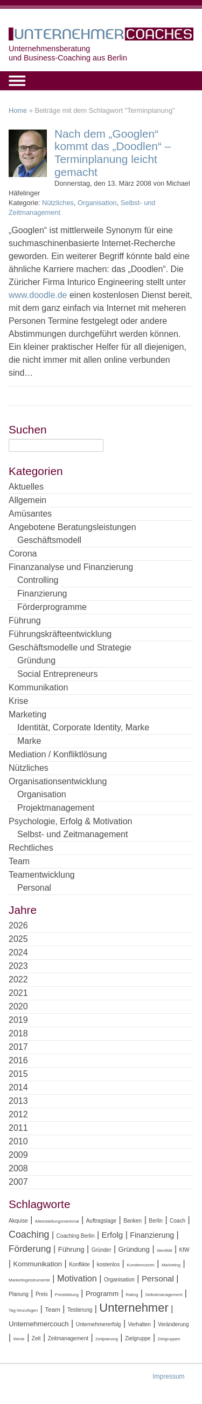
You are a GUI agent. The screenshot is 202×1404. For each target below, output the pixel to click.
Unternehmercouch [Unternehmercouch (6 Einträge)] (39, 1324)
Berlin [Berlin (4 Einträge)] (156, 1221)
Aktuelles (26, 486)
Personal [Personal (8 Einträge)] (158, 1278)
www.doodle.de (38, 295)
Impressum (168, 1376)
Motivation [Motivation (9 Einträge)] (77, 1278)
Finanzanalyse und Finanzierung (71, 567)
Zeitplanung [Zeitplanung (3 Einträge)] (106, 1339)
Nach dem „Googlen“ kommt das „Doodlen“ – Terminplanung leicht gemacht (112, 153)
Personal (34, 887)
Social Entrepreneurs (57, 674)
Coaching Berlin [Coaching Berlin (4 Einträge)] (76, 1236)
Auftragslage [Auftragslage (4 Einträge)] (101, 1221)
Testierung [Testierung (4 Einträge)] (79, 1310)
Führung (25, 620)
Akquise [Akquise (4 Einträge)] (18, 1221)
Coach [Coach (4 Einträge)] (177, 1221)
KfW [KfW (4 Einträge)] (184, 1250)
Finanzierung (42, 593)
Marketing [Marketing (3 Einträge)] (171, 1265)
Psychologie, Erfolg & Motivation (70, 821)
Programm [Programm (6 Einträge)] (102, 1294)
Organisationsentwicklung (58, 781)
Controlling (37, 580)
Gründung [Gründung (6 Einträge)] (134, 1249)
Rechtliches (31, 847)
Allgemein (27, 500)
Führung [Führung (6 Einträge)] (71, 1249)
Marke (29, 740)
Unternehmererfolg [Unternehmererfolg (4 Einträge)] (98, 1324)
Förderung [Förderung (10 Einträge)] (30, 1249)
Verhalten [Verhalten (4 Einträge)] (139, 1324)
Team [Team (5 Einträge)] (52, 1309)
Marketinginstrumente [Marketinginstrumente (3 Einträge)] (29, 1280)
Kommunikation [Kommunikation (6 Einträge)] (37, 1264)
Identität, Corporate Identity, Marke (83, 727)
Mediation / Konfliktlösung (58, 754)
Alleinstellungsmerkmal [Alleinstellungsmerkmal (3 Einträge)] (57, 1221)
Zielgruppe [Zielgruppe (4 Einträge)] (137, 1338)
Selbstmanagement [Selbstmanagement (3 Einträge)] (163, 1294)
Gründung (36, 660)
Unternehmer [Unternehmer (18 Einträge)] (133, 1307)
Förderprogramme (52, 607)
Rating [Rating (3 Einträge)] (132, 1294)
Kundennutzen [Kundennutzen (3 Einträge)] (141, 1265)
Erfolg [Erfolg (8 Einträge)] (112, 1234)
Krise (18, 701)
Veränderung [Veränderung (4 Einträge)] (173, 1324)
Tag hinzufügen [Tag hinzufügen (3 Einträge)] (23, 1310)
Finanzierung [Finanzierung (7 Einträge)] (152, 1235)
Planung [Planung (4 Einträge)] (19, 1294)
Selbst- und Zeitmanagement (72, 834)
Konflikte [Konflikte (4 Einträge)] (79, 1264)
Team (19, 861)
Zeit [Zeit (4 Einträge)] (36, 1338)
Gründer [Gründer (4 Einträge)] (102, 1250)
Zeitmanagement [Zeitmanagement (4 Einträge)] (68, 1338)
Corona (23, 553)
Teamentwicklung (42, 874)
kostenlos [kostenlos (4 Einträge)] (108, 1264)
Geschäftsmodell (49, 540)
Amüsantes (30, 513)
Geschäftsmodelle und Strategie (70, 647)
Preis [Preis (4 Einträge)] (42, 1294)
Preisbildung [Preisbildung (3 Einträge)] (67, 1294)
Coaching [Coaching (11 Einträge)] (29, 1234)
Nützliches (58, 203)
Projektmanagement (55, 807)
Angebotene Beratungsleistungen (72, 527)
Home (18, 110)
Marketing (27, 714)
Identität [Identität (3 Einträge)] (164, 1250)
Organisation (97, 203)
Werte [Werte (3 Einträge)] (19, 1339)
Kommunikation (38, 687)
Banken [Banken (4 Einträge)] (132, 1221)
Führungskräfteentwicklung (60, 634)
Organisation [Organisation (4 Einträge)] (119, 1280)
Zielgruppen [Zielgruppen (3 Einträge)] (169, 1339)
